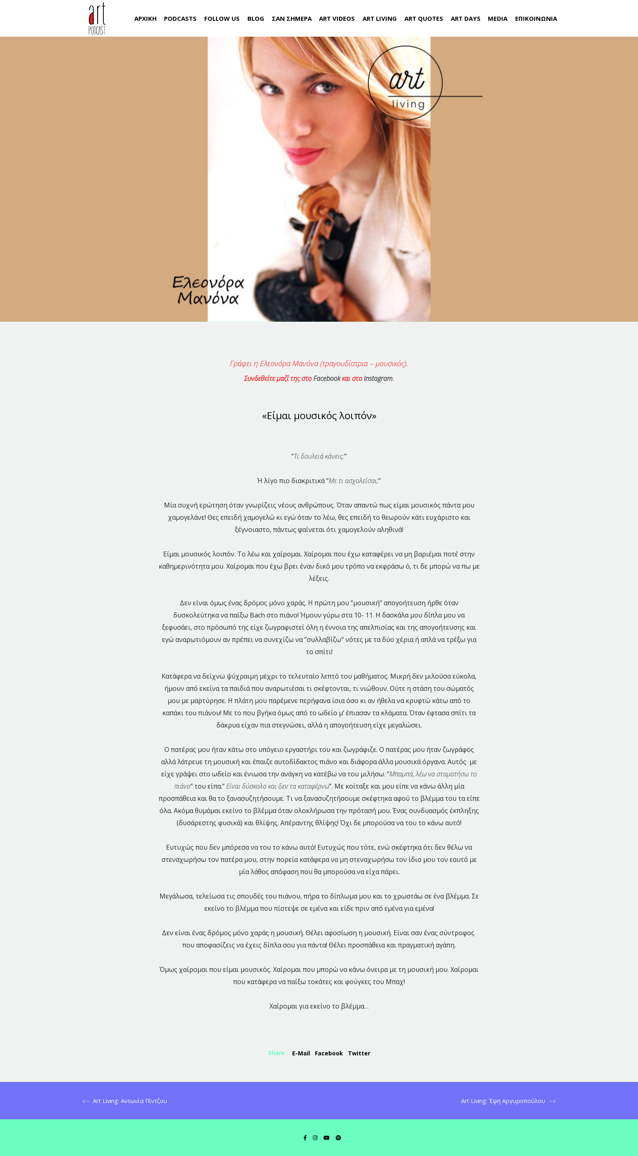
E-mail (301, 1053)
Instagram (378, 378)
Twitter (359, 1053)
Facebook (326, 378)
